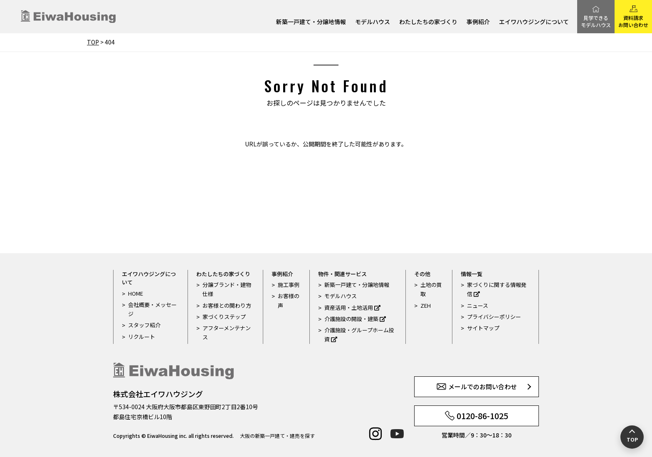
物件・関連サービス (342, 274)
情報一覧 (471, 274)
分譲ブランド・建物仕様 (227, 289)
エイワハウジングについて (534, 22)
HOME (135, 293)
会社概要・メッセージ (152, 309)
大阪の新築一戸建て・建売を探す (277, 435)
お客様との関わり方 (227, 305)
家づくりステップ (224, 317)
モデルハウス (372, 22)
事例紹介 (478, 22)
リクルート (141, 337)
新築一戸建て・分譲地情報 (311, 22)
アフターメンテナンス (227, 332)
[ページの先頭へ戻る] (632, 437)
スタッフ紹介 (144, 325)
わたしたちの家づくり (428, 22)
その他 (422, 274)
